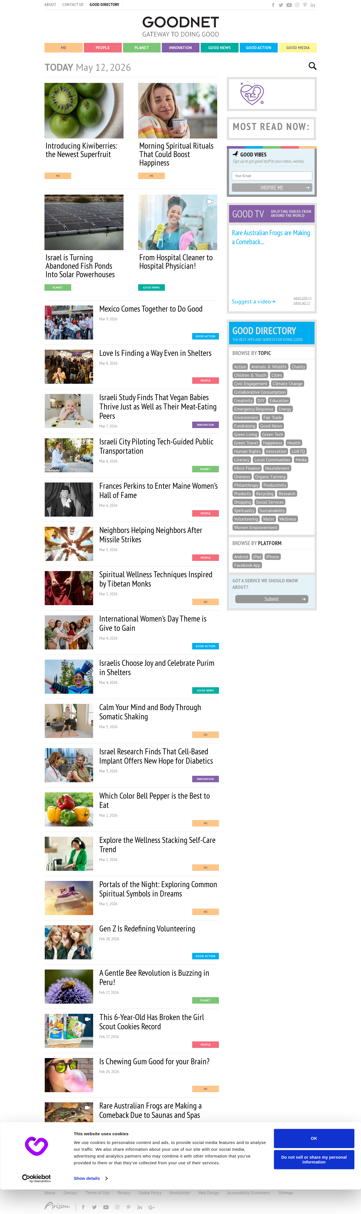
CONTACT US (73, 4)
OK (314, 1162)
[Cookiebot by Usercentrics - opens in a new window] (36, 1203)
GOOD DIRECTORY (104, 4)
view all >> (301, 302)
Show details (87, 1202)
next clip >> (302, 298)
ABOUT (50, 4)
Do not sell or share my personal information (314, 1184)
